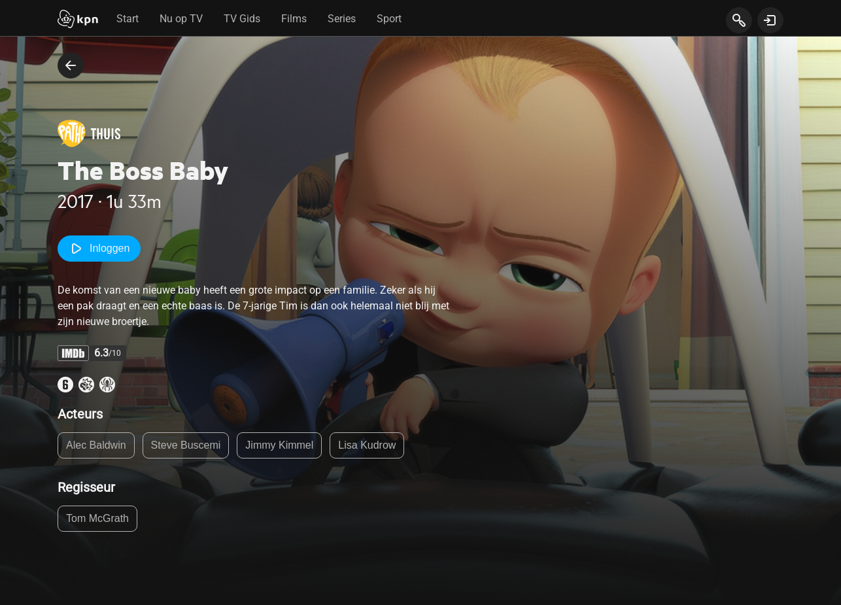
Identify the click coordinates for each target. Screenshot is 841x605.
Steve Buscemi (186, 445)
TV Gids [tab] (242, 18)
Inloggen (99, 248)
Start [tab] (127, 18)
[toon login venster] (770, 20)
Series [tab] (342, 18)
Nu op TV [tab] (181, 18)
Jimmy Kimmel (279, 445)
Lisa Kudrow (367, 445)
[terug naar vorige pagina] (71, 65)
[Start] (78, 20)
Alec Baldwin (96, 445)
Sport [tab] (389, 18)
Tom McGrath (97, 518)
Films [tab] (294, 18)
